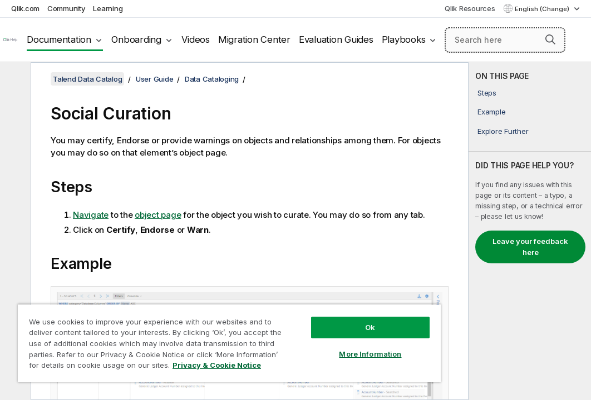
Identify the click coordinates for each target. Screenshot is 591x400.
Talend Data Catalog (87, 78)
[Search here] (505, 40)
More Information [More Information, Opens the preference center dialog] (302, 334)
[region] (189, 333)
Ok (302, 307)
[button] (550, 39)
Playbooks (404, 39)
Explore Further (502, 131)
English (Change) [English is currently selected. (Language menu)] (543, 9)
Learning (107, 8)
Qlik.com (25, 8)
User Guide (155, 78)
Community (66, 8)
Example (491, 111)
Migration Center (254, 39)
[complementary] (530, 231)
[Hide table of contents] (14, 79)
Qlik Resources (470, 8)
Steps (486, 92)
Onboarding (136, 39)
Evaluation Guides (336, 39)
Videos (195, 39)
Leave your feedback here (530, 247)
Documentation (59, 39)
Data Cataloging (212, 78)
